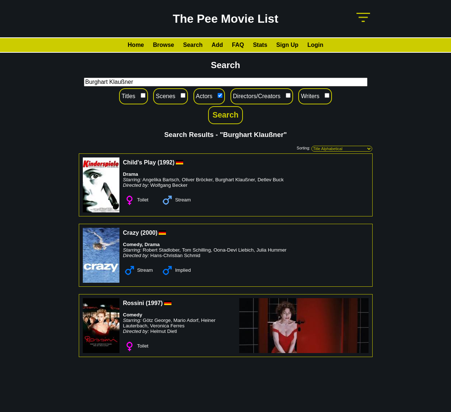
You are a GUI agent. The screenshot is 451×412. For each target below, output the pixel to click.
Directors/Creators (257, 96)
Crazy (131, 233)
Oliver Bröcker (197, 179)
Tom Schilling (196, 250)
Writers (310, 96)
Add (217, 45)
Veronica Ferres (167, 326)
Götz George (157, 320)
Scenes (165, 96)
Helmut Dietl (163, 331)
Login (315, 45)
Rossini (133, 303)
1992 (166, 162)
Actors (204, 96)
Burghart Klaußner (235, 179)
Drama (130, 174)
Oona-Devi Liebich (234, 250)
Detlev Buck (271, 179)
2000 (149, 233)
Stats (260, 45)
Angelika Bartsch (161, 179)
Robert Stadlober (161, 250)
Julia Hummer (271, 250)
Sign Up (287, 45)
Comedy (132, 244)
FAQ (238, 45)
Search (193, 45)
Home (136, 45)
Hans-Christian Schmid (175, 255)
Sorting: (303, 148)
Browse (163, 45)
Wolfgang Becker (168, 185)
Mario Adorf (185, 320)
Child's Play (139, 162)
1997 (154, 303)
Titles (129, 96)
